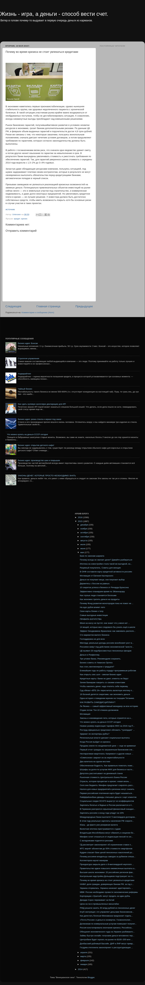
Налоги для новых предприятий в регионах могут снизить (107, 789)
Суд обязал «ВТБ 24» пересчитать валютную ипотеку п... (107, 690)
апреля (84, 952)
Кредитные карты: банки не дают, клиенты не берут (104, 678)
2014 (80, 969)
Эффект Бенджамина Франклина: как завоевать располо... (108, 631)
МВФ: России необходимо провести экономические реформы (109, 892)
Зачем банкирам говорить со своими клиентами (102, 682)
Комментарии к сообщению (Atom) (38, 312)
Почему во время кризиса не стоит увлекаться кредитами (107, 880)
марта (83, 956)
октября (84, 532)
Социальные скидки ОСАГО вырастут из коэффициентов (107, 801)
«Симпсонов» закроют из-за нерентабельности (102, 757)
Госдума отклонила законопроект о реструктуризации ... (106, 947)
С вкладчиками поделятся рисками (96, 840)
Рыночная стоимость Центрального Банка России (103, 777)
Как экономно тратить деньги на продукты (100, 599)
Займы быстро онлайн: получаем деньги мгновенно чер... (107, 935)
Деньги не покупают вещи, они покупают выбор (102, 579)
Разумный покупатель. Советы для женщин (100, 568)
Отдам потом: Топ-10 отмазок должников (99, 710)
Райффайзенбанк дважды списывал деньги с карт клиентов (108, 797)
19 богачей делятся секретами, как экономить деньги (105, 694)
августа (84, 540)
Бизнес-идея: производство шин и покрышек (39, 460)
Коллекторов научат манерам (94, 860)
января (84, 964)
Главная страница (48, 306)
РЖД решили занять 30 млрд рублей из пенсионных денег (107, 908)
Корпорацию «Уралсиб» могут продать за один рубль (105, 896)
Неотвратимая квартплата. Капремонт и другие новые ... (106, 754)
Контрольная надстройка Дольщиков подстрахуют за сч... (107, 876)
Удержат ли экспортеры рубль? (94, 734)
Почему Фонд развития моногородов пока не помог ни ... (106, 603)
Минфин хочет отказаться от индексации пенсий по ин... (106, 837)
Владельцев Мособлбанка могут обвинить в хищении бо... (107, 833)
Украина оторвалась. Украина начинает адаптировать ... (106, 888)
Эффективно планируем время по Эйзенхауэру (102, 591)
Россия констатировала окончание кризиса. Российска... (106, 928)
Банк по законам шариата (92, 556)
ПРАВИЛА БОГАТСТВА (91, 619)
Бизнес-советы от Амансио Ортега (96, 662)
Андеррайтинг (24, 374)
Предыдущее (84, 306)
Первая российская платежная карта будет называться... (107, 793)
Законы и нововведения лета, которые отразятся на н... (106, 718)
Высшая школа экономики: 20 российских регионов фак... (107, 872)
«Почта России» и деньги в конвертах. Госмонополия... (106, 920)
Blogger (91, 977)
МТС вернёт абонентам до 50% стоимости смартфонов (106, 848)
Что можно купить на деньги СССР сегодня (27, 434)
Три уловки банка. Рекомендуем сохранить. (100, 659)
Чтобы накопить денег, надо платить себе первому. (104, 686)
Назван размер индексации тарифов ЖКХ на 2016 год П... (107, 726)
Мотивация (85, 714)
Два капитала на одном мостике (95, 761)
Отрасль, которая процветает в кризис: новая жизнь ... (105, 781)
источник (10, 209)
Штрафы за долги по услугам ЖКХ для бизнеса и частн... (107, 769)
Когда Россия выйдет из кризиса (95, 742)
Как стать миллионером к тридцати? (97, 667)
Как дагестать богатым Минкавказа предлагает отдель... (106, 916)
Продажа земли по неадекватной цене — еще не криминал (108, 746)
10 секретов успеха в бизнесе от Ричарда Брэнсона (104, 587)
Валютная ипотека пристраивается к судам (100, 829)
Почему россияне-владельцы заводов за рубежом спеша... (108, 856)
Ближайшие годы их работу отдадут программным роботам (108, 670)
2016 (80, 517)
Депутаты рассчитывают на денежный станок (101, 773)
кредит (17, 219)
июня (83, 548)
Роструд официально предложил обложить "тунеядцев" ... (107, 730)
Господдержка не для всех (92, 639)
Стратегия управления (28, 358)
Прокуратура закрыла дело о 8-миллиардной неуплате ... (107, 864)
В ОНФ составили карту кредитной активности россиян (106, 572)
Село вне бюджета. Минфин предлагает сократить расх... (107, 785)
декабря (84, 525)
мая (82, 552)
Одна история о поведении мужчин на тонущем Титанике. (107, 698)
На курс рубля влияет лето (92, 607)
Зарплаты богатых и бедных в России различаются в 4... (106, 805)
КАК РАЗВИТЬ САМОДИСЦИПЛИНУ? (97, 702)
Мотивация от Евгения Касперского (96, 576)
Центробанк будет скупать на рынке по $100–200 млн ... (106, 939)
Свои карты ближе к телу (91, 611)
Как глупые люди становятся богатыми (98, 595)
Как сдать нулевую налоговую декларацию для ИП (42, 404)
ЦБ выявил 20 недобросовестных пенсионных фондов (105, 651)
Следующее (13, 306)
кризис (24, 219)
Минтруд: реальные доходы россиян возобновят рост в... (107, 643)
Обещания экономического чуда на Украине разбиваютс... (107, 932)
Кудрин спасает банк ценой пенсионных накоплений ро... (107, 852)
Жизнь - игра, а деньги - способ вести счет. (54, 14)
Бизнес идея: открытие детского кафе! (36, 445)
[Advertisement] (58, 34)
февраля (84, 960)
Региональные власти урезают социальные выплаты (105, 738)
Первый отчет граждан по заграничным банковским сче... (107, 750)
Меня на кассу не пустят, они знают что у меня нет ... (105, 623)
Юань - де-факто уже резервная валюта (99, 825)
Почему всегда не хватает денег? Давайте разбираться (106, 560)
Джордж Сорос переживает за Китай (97, 900)
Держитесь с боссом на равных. (95, 583)
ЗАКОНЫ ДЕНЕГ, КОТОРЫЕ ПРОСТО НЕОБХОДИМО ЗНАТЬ (47, 475)
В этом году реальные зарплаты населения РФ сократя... (107, 821)
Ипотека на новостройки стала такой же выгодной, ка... (106, 564)
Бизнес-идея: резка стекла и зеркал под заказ (39, 419)
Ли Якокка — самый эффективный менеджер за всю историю (109, 706)
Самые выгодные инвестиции (94, 615)
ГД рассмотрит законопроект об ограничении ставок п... (106, 845)
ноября (84, 529)
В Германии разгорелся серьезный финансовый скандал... (107, 809)
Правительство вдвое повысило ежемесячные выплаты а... (108, 868)
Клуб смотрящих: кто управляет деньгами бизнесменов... (107, 912)
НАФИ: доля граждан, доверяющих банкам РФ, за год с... (107, 884)
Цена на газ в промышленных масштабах (99, 904)
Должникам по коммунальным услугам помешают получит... (108, 924)
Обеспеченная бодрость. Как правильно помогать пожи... (107, 765)
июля (83, 544)
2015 (80, 521)
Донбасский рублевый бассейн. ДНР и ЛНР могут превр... (107, 943)
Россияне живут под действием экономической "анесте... (107, 647)
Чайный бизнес (25, 389)
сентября (85, 536)
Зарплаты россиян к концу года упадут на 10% (102, 813)
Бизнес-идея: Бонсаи (28, 343)
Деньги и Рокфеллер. (90, 655)
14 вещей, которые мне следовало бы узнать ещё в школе (107, 627)
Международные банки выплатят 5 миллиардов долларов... (108, 817)
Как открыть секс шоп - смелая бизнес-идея (100, 674)
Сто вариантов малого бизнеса (94, 635)
